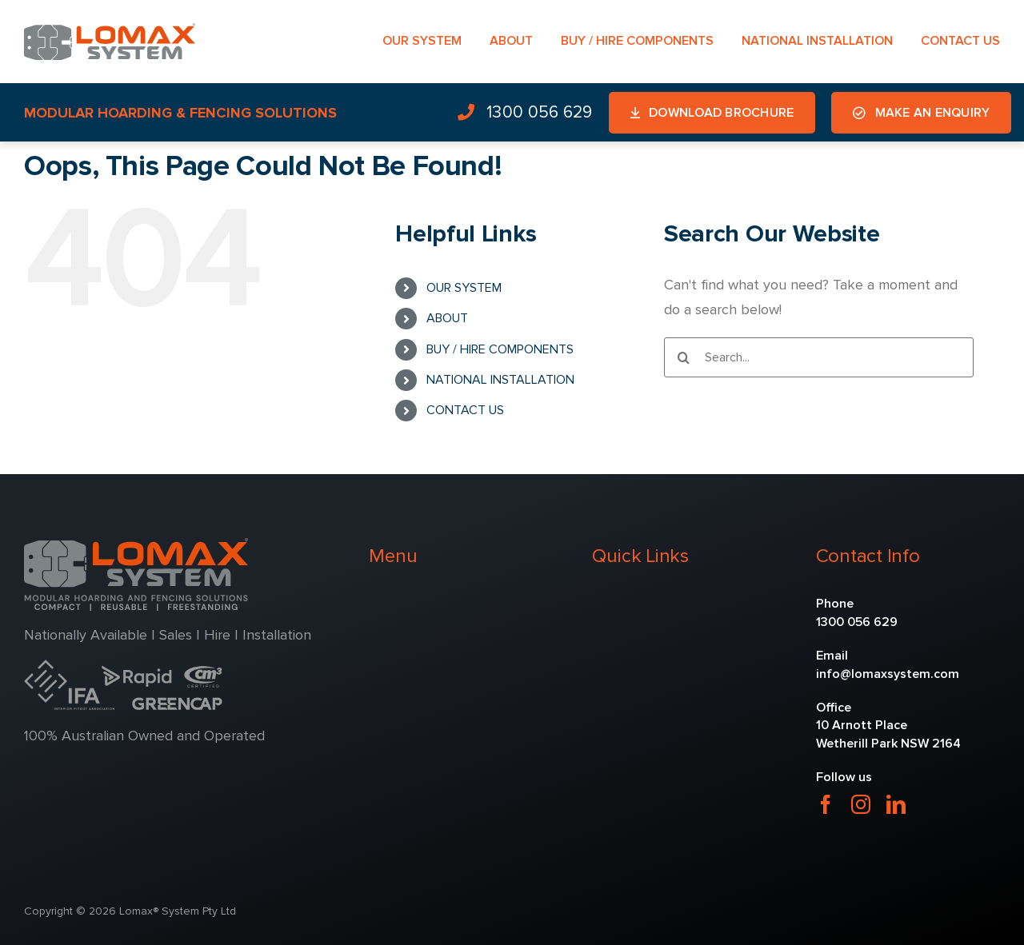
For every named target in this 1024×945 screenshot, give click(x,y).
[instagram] (860, 804)
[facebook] (825, 804)
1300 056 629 (857, 622)
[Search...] (819, 357)
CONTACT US (465, 410)
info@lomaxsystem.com (887, 674)
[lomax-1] (109, 30)
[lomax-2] (136, 545)
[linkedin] (896, 804)
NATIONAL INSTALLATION (500, 380)
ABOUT (447, 318)
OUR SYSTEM (464, 288)
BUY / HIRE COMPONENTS (500, 349)
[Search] (684, 357)
